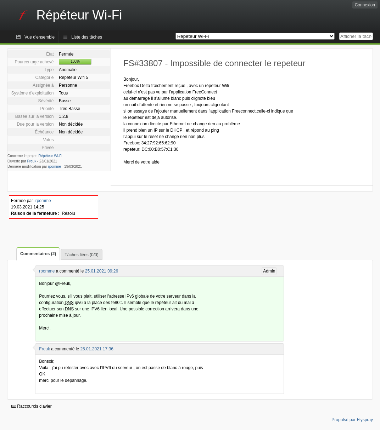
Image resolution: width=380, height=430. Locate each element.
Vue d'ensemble (39, 37)
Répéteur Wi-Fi (50, 156)
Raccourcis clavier (31, 406)
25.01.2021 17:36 (96, 348)
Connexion (365, 4)
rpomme (54, 166)
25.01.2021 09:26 (101, 271)
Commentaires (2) (38, 253)
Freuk (32, 161)
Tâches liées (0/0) (81, 254)
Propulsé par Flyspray (352, 419)
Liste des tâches (86, 37)
